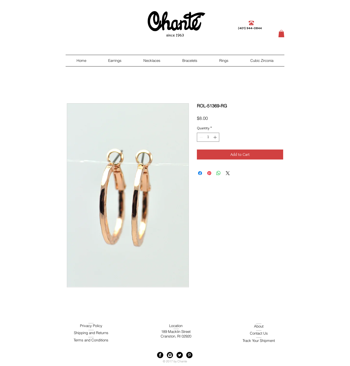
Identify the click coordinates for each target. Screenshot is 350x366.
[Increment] (215, 137)
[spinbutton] (208, 137)
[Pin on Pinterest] (209, 173)
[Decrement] (201, 137)
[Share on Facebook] (200, 173)
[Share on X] (228, 173)
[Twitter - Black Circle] (179, 355)
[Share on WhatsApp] (218, 173)
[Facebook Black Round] (160, 355)
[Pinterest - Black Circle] (189, 355)
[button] (281, 33)
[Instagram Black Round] (170, 355)
